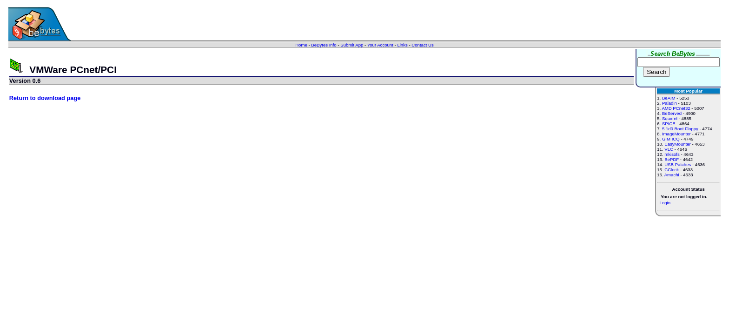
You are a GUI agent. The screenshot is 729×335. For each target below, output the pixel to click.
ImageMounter (676, 133)
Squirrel (669, 118)
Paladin (669, 103)
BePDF (671, 159)
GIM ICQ (671, 138)
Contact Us (422, 44)
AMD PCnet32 (676, 108)
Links (402, 44)
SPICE (669, 123)
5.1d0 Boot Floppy (680, 128)
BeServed (672, 113)
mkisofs (672, 154)
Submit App (351, 44)
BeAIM (669, 97)
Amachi (671, 174)
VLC (668, 149)
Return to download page (45, 97)
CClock (671, 169)
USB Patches (677, 164)
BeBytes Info (323, 44)
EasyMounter (677, 144)
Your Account (380, 44)
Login (665, 202)
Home (301, 44)
